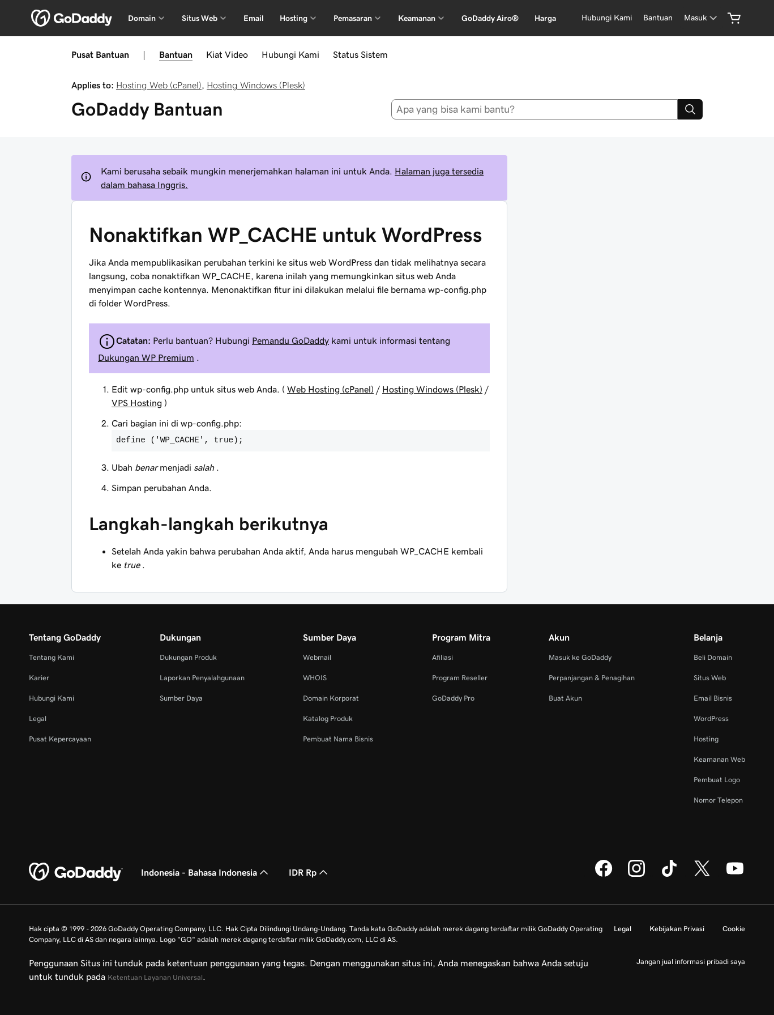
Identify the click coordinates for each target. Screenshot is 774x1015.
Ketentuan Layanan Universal (155, 977)
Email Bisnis (713, 698)
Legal (37, 718)
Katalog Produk (328, 718)
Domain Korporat (331, 698)
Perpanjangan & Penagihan (592, 677)
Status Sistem (360, 54)
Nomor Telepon (718, 800)
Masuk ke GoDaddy (580, 657)
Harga (545, 18)
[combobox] (534, 109)
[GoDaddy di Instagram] (636, 875)
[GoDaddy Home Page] (76, 872)
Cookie (733, 928)
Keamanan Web (719, 759)
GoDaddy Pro (453, 698)
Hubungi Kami (290, 54)
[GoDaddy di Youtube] (735, 875)
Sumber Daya (181, 698)
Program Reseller (460, 677)
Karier (39, 677)
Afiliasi (442, 657)
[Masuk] (701, 17)
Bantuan (176, 54)
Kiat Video (227, 54)
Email (253, 18)
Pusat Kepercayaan (60, 739)
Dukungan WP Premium (146, 357)
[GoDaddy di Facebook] (603, 875)
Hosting (706, 739)
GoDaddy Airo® (490, 18)
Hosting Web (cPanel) (159, 84)
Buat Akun (565, 698)
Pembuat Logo (717, 779)
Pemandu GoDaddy (290, 340)
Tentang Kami (51, 657)
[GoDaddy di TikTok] (669, 875)
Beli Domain (713, 657)
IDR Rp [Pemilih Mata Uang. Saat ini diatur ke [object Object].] (309, 872)
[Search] (690, 109)
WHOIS (315, 677)
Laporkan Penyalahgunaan (202, 677)
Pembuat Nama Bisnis (338, 739)
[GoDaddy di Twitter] (702, 875)
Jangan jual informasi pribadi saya (690, 961)
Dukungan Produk (188, 657)
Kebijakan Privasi (676, 928)
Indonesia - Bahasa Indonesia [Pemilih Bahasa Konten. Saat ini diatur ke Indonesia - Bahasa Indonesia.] (206, 872)
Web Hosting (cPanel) (330, 389)
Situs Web (710, 677)
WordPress (711, 718)
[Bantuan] (658, 17)
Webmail (317, 657)
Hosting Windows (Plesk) (256, 84)
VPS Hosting (137, 402)
